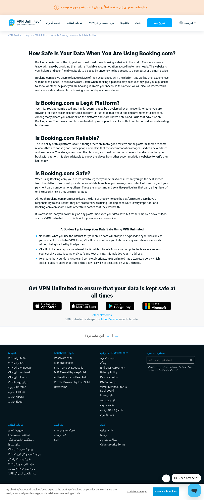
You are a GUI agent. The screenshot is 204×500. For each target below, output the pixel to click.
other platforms (102, 315)
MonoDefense (109, 319)
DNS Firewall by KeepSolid (70, 372)
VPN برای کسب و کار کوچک (24, 454)
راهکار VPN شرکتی (19, 459)
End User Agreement (112, 367)
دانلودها (124, 22)
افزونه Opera (16, 396)
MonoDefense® (63, 362)
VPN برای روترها (17, 382)
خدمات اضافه (75, 22)
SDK (56, 439)
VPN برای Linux (17, 377)
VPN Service (14, 35)
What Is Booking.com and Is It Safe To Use (73, 35)
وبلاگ (103, 362)
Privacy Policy (108, 372)
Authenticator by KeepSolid (70, 377)
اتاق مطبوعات (108, 400)
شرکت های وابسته (65, 430)
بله (116, 335)
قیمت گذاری (53, 22)
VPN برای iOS (16, 362)
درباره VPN (106, 430)
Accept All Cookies (166, 491)
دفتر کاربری (107, 414)
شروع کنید (160, 22)
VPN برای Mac (17, 358)
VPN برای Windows (19, 367)
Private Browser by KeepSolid (72, 382)
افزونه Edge (15, 401)
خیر (108, 335)
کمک (138, 22)
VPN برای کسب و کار (101, 22)
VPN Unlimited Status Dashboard (113, 388)
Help (27, 35)
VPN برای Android (19, 372)
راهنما (103, 435)
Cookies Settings (137, 491)
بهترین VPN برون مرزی (21, 468)
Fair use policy (109, 377)
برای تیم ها (14, 444)
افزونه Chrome (17, 387)
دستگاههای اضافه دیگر (21, 439)
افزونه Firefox (16, 391)
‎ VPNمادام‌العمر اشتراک (22, 473)
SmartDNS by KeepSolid (68, 367)
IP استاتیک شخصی (19, 435)
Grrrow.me (60, 387)
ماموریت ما (107, 395)
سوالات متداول (109, 439)
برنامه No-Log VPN (111, 410)
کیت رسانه (60, 435)
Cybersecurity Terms (112, 444)
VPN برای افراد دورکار (21, 463)
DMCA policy (108, 382)
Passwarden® (63, 358)
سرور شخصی (16, 430)
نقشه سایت (107, 405)
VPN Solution (40, 35)
